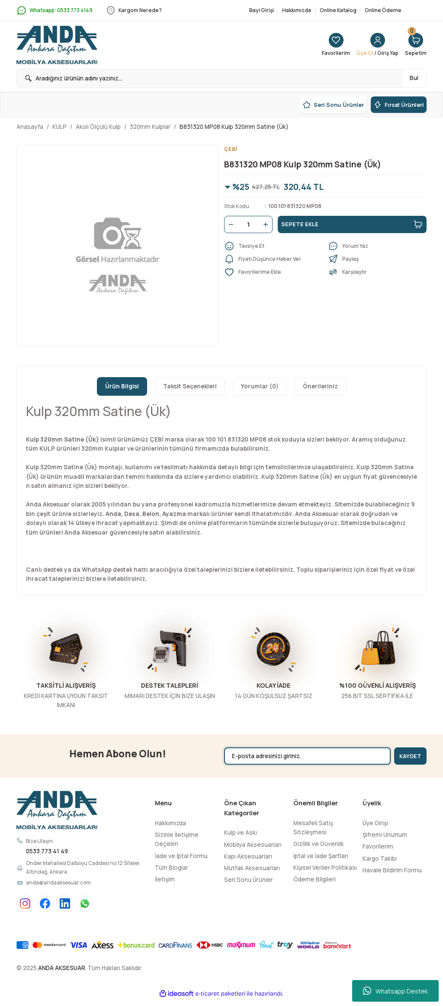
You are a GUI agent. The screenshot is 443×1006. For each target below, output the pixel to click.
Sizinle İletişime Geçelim (177, 839)
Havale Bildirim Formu (392, 870)
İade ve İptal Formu (181, 856)
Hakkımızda (170, 823)
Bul (414, 78)
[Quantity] (248, 225)
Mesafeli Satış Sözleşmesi (313, 827)
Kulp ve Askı (240, 832)
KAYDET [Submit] (407, 756)
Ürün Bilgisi (122, 386)
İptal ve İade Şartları (320, 856)
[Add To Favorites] (273, 272)
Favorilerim (378, 846)
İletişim (165, 879)
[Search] (221, 78)
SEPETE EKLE (352, 225)
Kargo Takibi (380, 858)
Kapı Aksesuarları (248, 856)
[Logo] (56, 45)
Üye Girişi (375, 823)
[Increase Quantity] (267, 225)
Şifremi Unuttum (385, 835)
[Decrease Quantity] (229, 225)
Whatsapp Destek (395, 991)
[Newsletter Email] (303, 756)
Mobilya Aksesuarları (253, 845)
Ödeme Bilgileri (314, 879)
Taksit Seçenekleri (190, 386)
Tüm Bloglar (171, 867)
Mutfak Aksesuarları (252, 868)
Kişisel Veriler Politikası (325, 867)
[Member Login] (373, 45)
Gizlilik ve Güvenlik (318, 844)
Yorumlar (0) (260, 386)
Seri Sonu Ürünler (248, 880)
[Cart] (415, 45)
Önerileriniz (320, 386)
